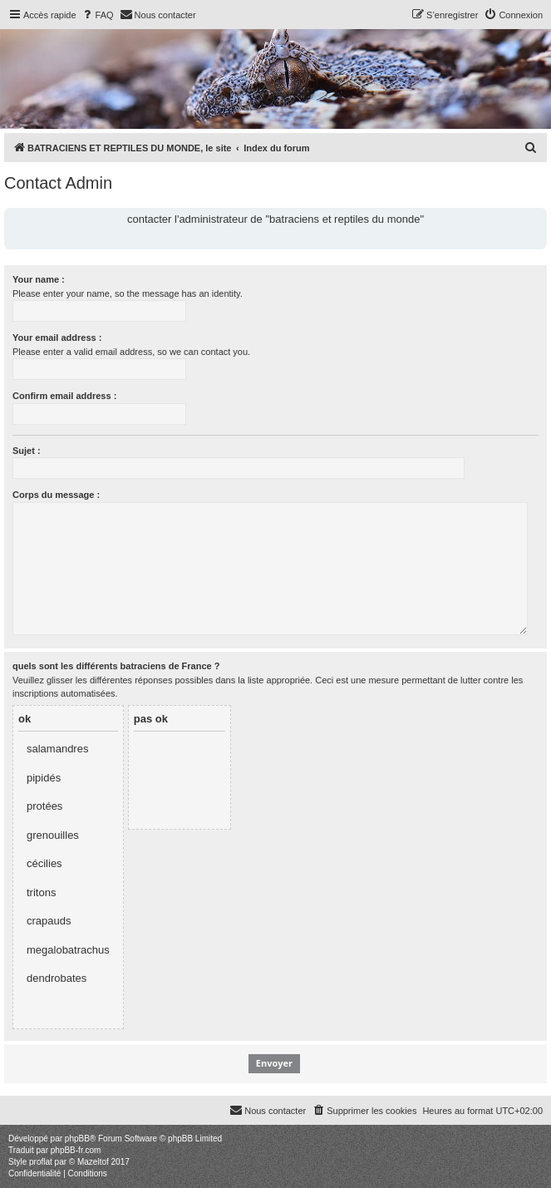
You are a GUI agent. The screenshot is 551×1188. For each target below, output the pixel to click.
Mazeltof (93, 1161)
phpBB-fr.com (76, 1150)
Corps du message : (56, 495)
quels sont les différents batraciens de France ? (115, 666)
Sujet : (26, 451)
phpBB (77, 1138)
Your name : (38, 279)
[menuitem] (97, 15)
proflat (40, 1161)
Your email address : (56, 338)
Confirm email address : (64, 396)
